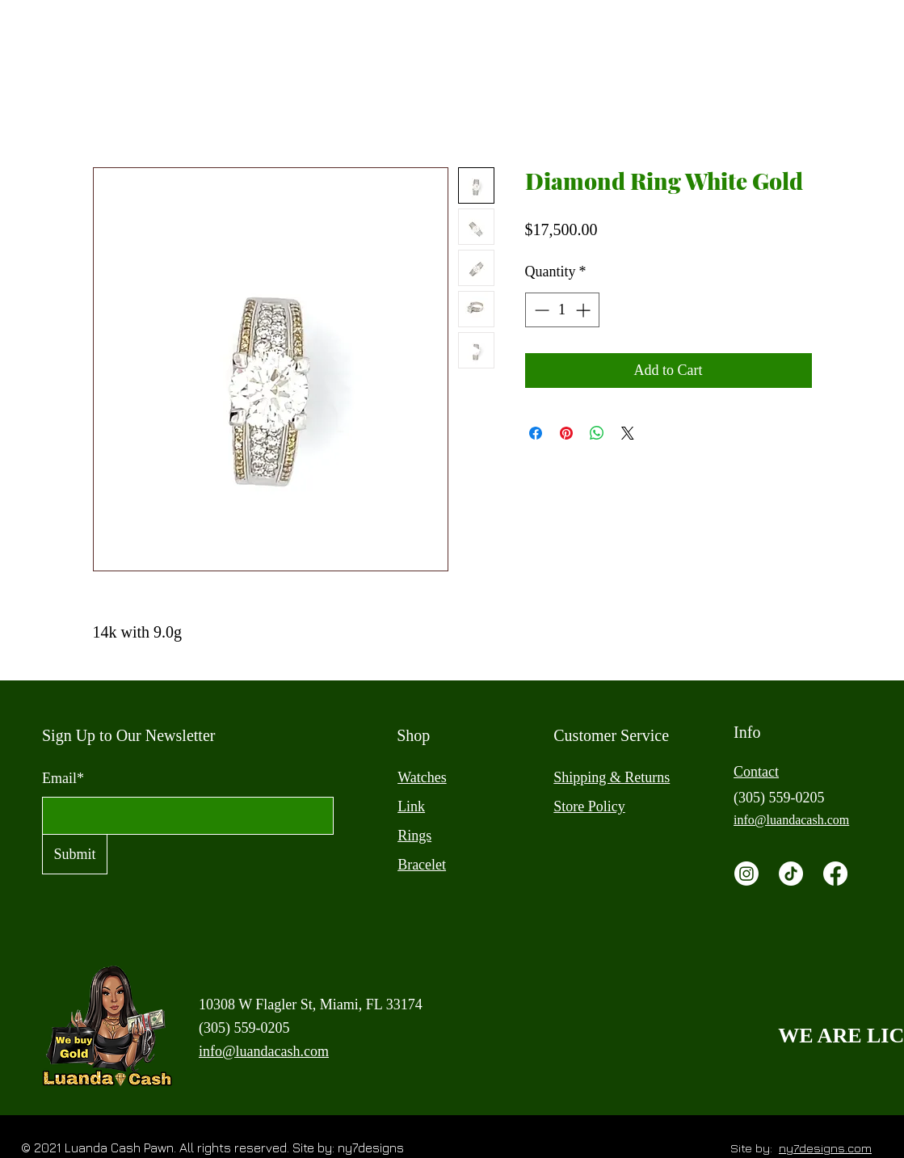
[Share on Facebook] (535, 433)
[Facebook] (835, 873)
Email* (63, 778)
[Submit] (74, 854)
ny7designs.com (825, 1148)
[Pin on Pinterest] (566, 433)
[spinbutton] (562, 309)
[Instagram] (746, 873)
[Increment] (584, 309)
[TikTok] (791, 873)
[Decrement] (540, 309)
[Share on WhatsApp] (597, 433)
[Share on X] (627, 433)
